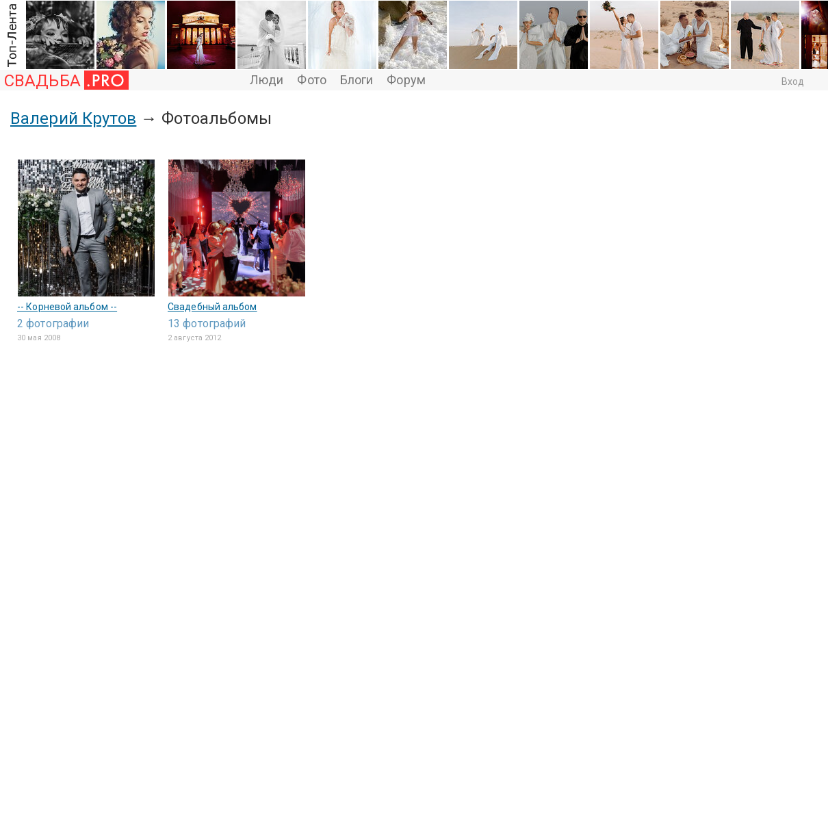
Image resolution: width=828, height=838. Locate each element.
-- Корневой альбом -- (67, 306)
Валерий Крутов (73, 118)
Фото (311, 80)
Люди (266, 80)
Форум (406, 80)
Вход (792, 81)
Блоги (357, 80)
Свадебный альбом (212, 306)
